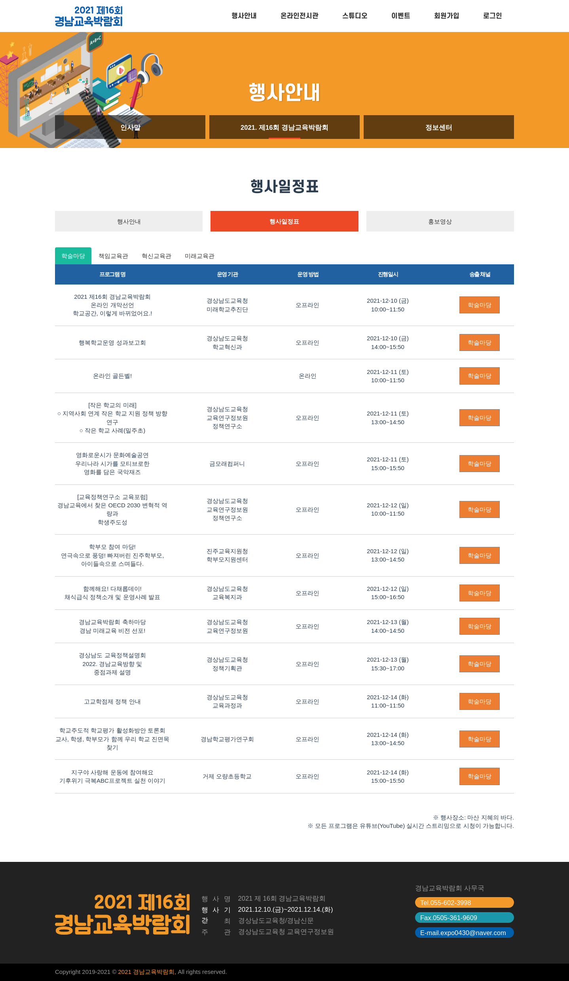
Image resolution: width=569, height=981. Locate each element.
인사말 (130, 127)
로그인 (492, 16)
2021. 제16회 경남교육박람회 (284, 127)
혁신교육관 (156, 255)
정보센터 (438, 127)
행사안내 (244, 16)
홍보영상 (440, 221)
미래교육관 (199, 255)
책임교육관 (113, 255)
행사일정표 (284, 221)
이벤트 (400, 16)
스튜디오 (355, 16)
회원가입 (446, 16)
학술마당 (73, 255)
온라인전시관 (300, 16)
